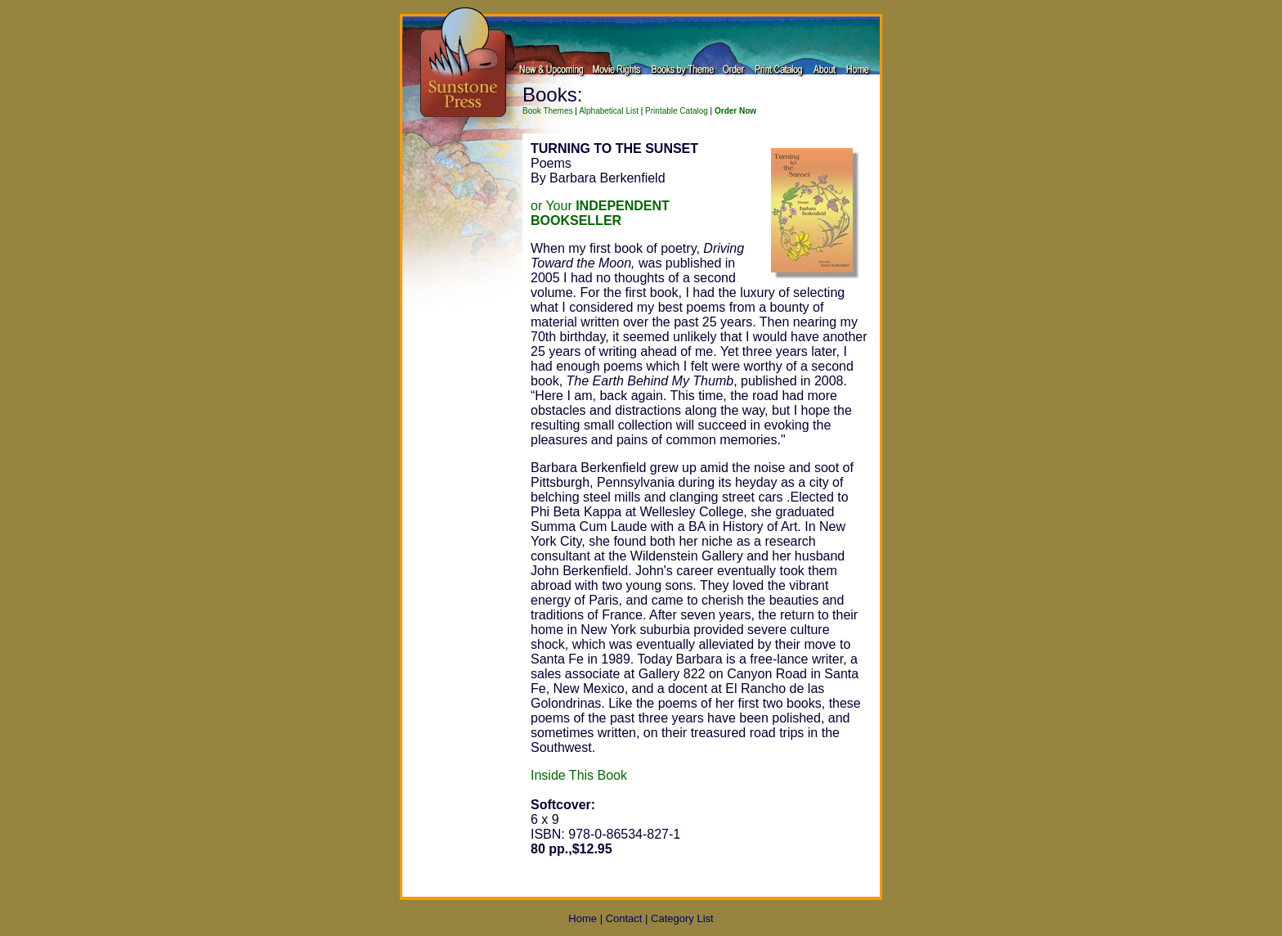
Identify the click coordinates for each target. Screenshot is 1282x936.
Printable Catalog (676, 110)
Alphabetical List (609, 110)
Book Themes (547, 110)
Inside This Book (579, 775)
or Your (600, 213)
